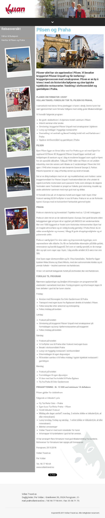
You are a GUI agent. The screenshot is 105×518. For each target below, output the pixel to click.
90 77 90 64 (56, 500)
